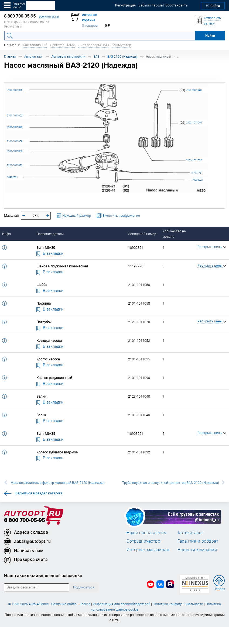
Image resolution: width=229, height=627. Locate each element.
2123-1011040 (194, 122)
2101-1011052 (14, 115)
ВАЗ (96, 56)
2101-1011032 (194, 160)
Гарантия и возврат (197, 541)
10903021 (197, 179)
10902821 (12, 177)
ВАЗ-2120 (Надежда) (122, 56)
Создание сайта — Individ (70, 604)
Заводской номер (142, 234)
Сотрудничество (143, 541)
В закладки (49, 253)
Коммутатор (121, 45)
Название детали (50, 234)
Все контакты (49, 16)
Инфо (6, 234)
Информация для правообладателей (121, 604)
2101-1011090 (14, 127)
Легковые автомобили (68, 56)
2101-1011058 (14, 141)
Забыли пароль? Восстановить (163, 5)
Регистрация (125, 5)
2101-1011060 (14, 151)
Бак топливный (35, 45)
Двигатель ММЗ (62, 45)
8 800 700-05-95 (24, 520)
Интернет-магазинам (148, 550)
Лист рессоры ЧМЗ (93, 45)
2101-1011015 (14, 90)
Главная (10, 56)
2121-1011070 (14, 165)
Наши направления (146, 533)
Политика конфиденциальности (178, 604)
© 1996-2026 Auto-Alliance (28, 604)
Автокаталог (33, 56)
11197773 (195, 172)
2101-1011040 (193, 90)
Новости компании (197, 550)
